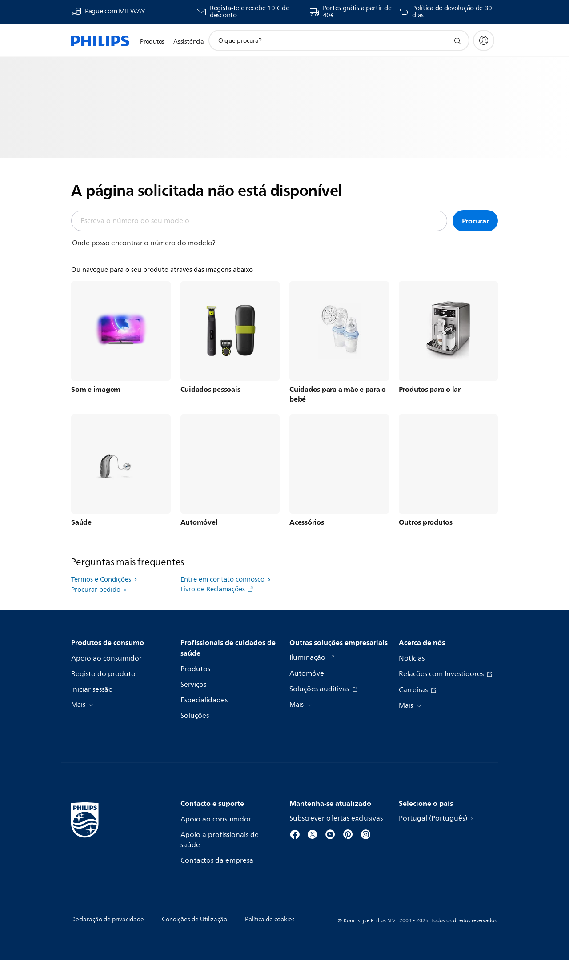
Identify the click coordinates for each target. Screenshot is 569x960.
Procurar (475, 221)
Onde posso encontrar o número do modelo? (144, 243)
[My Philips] (483, 40)
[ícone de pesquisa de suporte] (457, 41)
